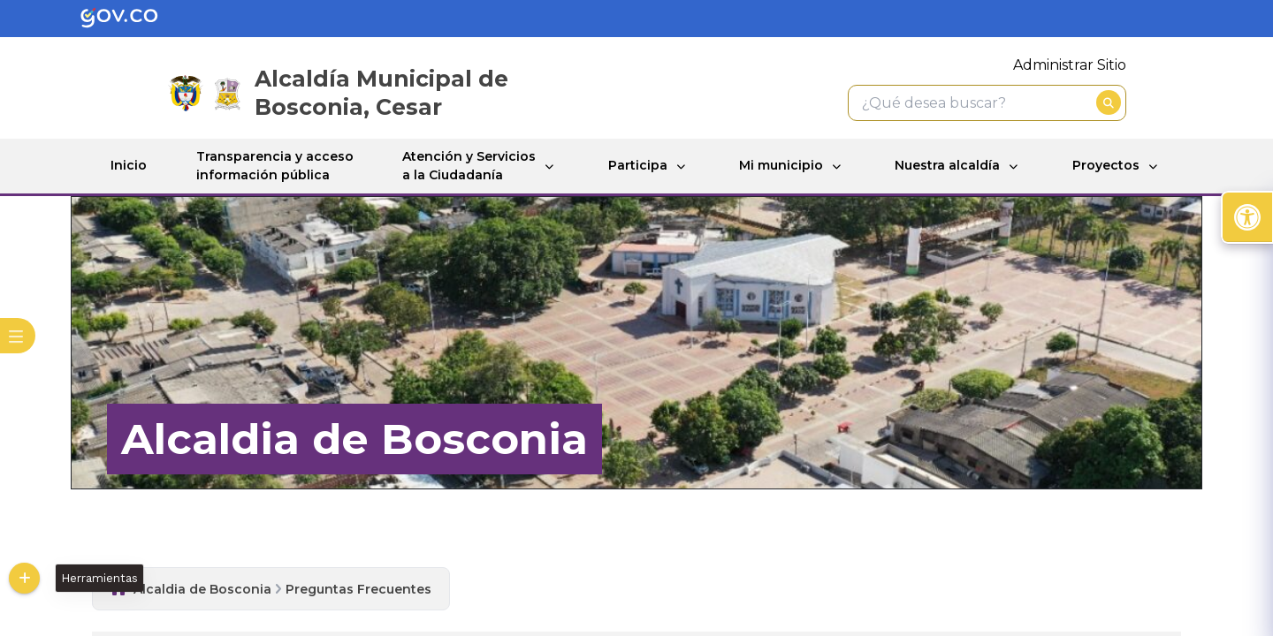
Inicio (129, 165)
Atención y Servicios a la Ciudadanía (469, 165)
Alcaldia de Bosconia (202, 589)
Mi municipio (781, 165)
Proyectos (1106, 165)
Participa (637, 165)
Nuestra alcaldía (947, 165)
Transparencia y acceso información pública (275, 165)
